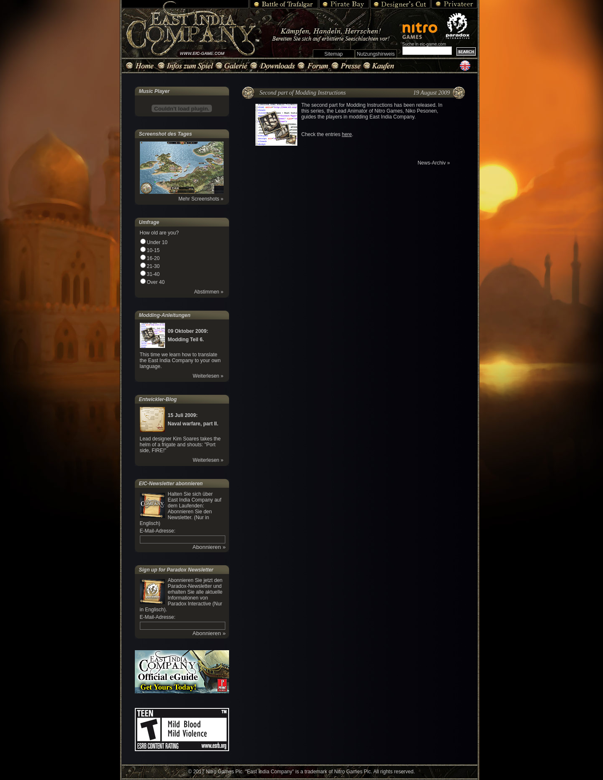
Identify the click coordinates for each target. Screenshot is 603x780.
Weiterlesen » (208, 376)
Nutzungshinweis (376, 54)
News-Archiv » (433, 163)
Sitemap (333, 54)
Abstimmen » (208, 292)
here (347, 134)
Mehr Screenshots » (200, 199)
